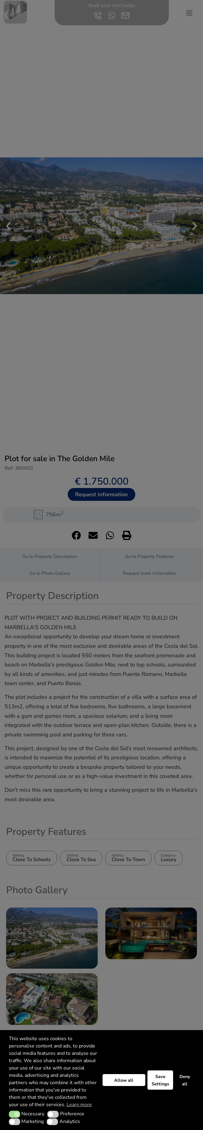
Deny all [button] (184, 1080)
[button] (14, 1114)
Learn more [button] (79, 1104)
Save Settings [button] (160, 1080)
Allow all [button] (123, 1080)
